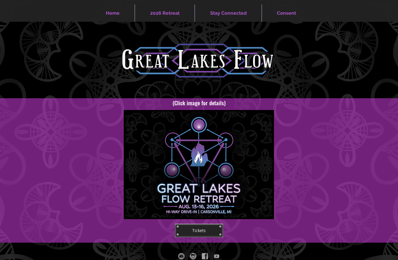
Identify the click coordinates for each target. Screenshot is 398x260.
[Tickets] (199, 230)
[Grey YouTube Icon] (216, 256)
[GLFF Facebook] (205, 256)
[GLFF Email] (181, 256)
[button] (165, 13)
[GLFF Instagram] (193, 256)
